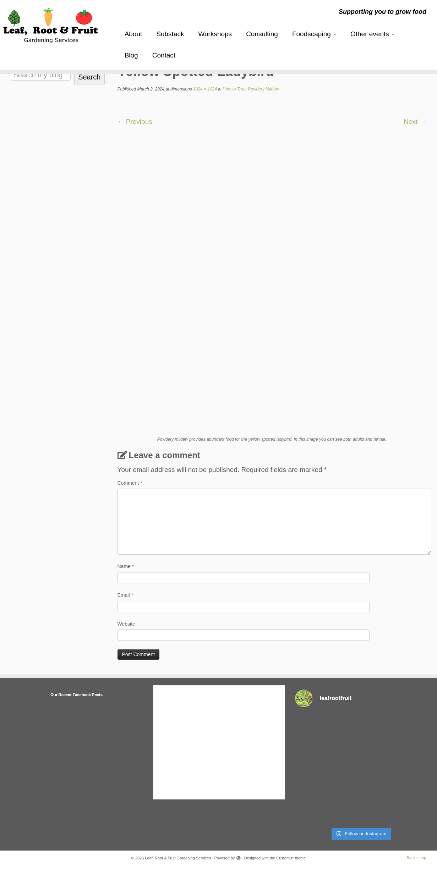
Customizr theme (291, 858)
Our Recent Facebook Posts (76, 695)
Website (126, 624)
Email (125, 595)
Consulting (262, 34)
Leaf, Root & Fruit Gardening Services (178, 858)
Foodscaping (314, 34)
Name (126, 566)
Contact (163, 55)
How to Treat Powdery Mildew (250, 89)
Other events (372, 34)
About (133, 34)
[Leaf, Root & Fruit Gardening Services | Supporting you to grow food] (50, 24)
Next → (415, 121)
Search (89, 77)
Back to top (416, 858)
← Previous (135, 121)
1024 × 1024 (204, 89)
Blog (131, 55)
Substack (170, 34)
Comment (130, 483)
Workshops (215, 34)
